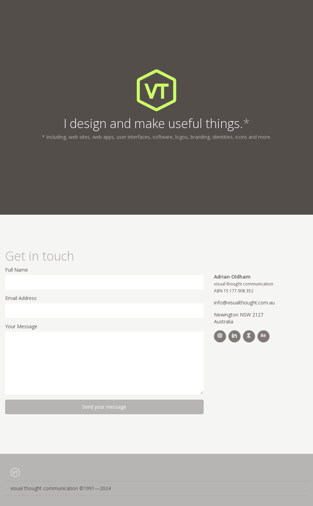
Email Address (21, 298)
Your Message (21, 326)
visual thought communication (60, 488)
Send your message (104, 406)
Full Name (16, 269)
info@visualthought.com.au (244, 302)
